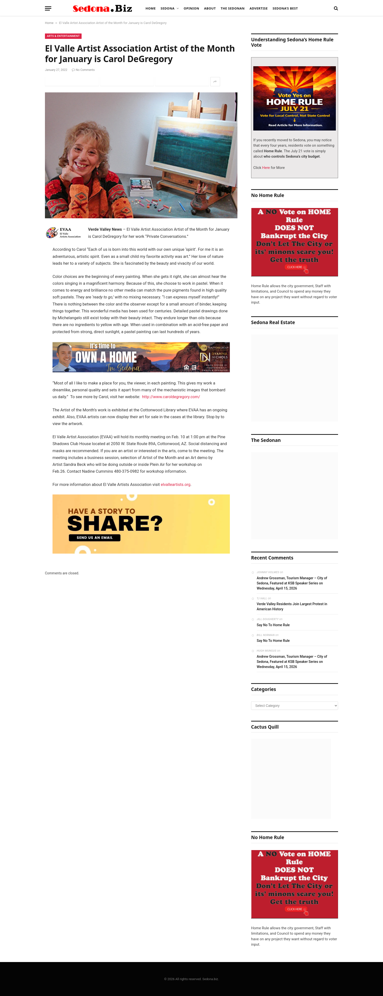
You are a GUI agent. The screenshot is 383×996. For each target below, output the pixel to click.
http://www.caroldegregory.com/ (171, 396)
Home (151, 8)
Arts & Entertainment (63, 36)
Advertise (259, 8)
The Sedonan (233, 8)
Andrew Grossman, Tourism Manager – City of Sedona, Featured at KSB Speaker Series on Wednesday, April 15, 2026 (292, 583)
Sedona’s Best (285, 8)
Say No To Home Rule (273, 625)
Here (265, 167)
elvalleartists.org (176, 484)
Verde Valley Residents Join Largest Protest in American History (292, 606)
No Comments (83, 70)
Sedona (168, 8)
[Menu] (48, 8)
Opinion (191, 8)
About (210, 8)
